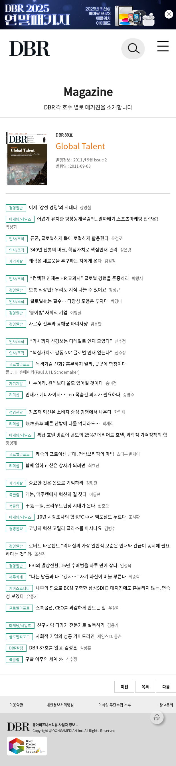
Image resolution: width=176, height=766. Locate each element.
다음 (166, 686)
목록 (145, 686)
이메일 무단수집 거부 (114, 704)
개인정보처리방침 (60, 704)
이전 (124, 686)
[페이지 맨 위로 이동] (158, 719)
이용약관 (16, 704)
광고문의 (166, 704)
